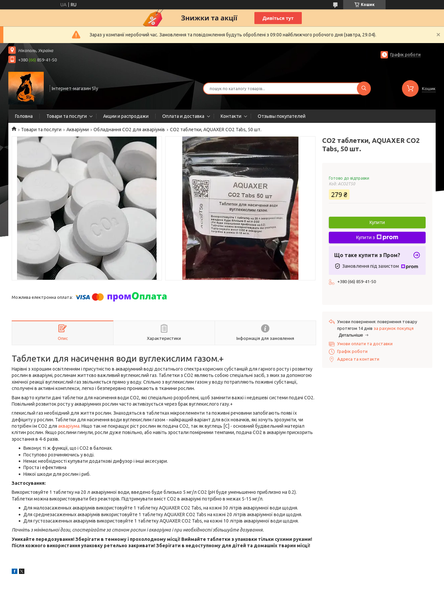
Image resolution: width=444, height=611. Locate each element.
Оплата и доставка (183, 116)
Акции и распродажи (126, 116)
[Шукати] (364, 88)
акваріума (68, 426)
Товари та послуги (66, 116)
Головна (24, 116)
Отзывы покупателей (281, 116)
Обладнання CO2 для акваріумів (129, 129)
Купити (377, 222)
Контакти (231, 116)
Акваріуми (77, 129)
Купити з (377, 237)
